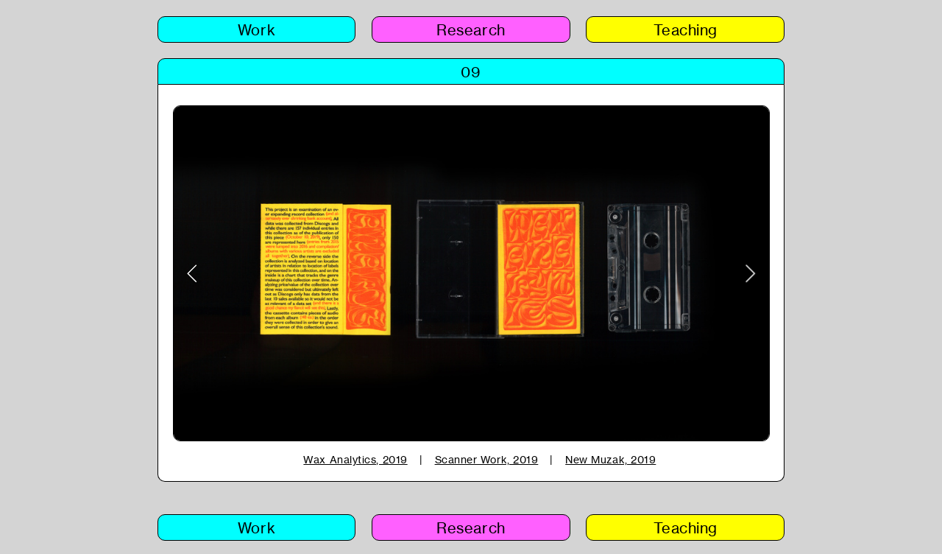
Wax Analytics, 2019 (355, 459)
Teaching (686, 30)
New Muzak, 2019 (610, 459)
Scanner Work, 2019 (487, 459)
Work (256, 30)
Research (470, 30)
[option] (471, 273)
